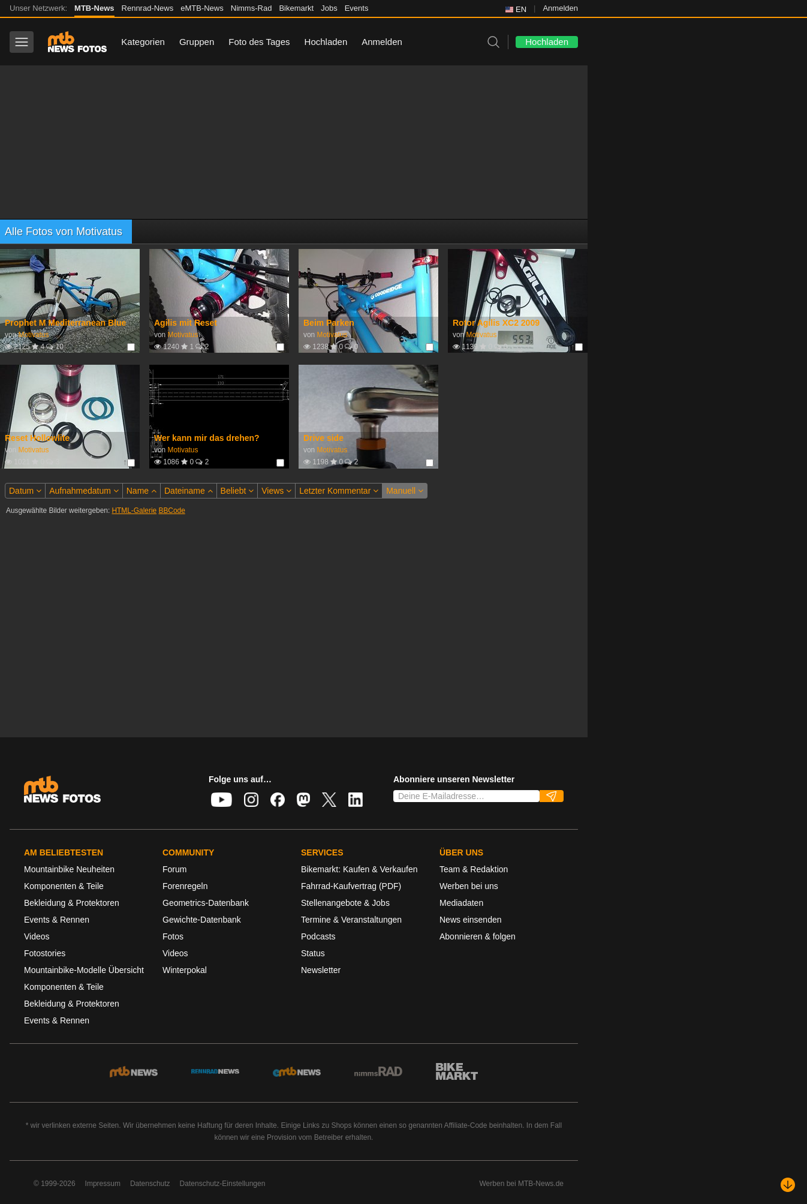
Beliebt (237, 491)
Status (313, 953)
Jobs (329, 8)
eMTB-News (202, 8)
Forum (174, 869)
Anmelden (560, 8)
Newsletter (321, 970)
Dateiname (188, 491)
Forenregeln (185, 886)
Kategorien (143, 42)
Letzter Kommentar (338, 491)
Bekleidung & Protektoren (71, 903)
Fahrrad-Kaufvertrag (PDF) (351, 886)
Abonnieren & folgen (477, 936)
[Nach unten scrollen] (788, 1185)
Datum (25, 491)
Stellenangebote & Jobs (345, 903)
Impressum (103, 1183)
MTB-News (94, 8)
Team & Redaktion (473, 869)
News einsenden (470, 919)
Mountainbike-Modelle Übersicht (84, 970)
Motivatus (33, 335)
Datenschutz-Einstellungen (223, 1183)
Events (357, 8)
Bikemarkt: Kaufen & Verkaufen (359, 869)
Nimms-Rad (251, 8)
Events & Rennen (56, 919)
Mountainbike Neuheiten (69, 869)
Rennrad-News (148, 8)
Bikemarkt (296, 8)
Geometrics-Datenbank (205, 903)
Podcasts (318, 936)
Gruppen (196, 42)
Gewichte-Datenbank (201, 919)
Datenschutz (150, 1183)
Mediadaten (461, 903)
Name (141, 491)
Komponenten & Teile (64, 886)
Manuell (404, 491)
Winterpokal (184, 970)
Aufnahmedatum (84, 491)
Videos (37, 936)
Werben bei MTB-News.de (522, 1183)
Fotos (172, 936)
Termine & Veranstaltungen (351, 919)
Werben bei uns (468, 886)
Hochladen (326, 42)
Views (276, 491)
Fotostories (44, 953)
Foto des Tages (259, 42)
